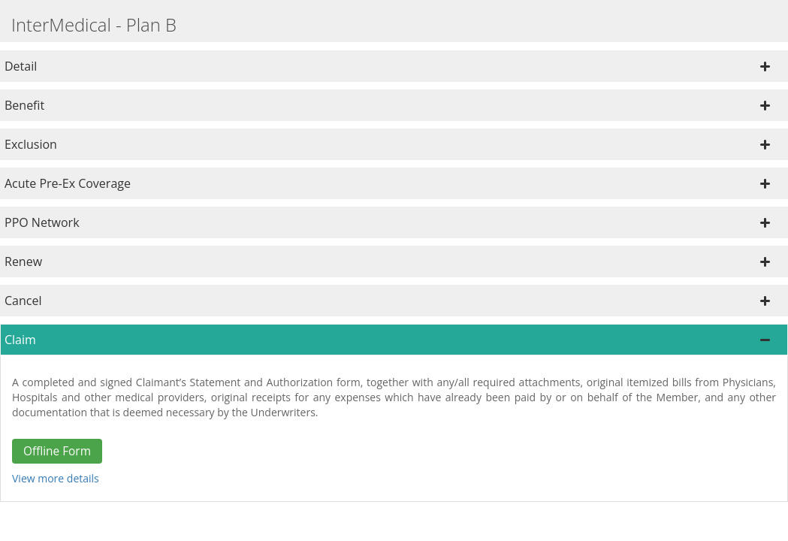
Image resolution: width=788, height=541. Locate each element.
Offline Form (57, 451)
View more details (55, 478)
